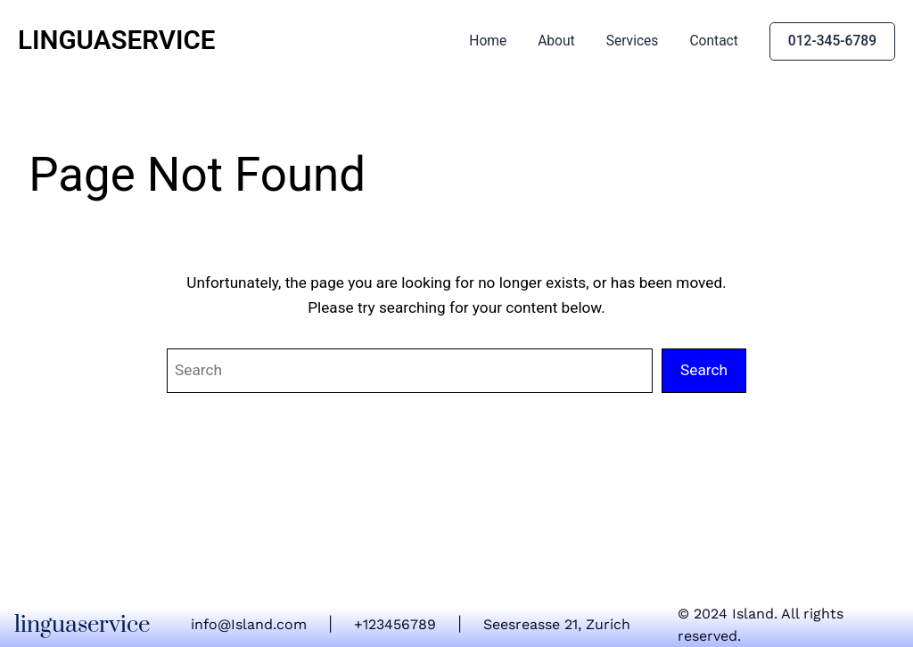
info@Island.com (249, 625)
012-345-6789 (832, 41)
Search (704, 370)
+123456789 (395, 625)
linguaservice (117, 40)
